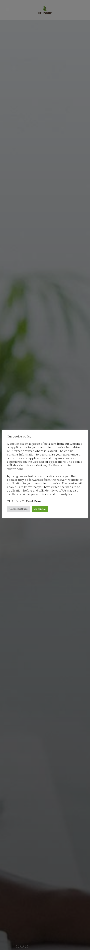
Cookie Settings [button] (18, 509)
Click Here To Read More (24, 501)
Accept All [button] (40, 509)
